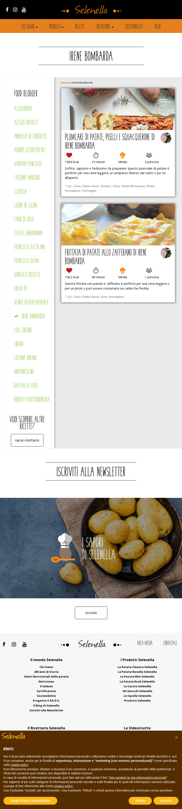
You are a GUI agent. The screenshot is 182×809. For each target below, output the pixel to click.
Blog (158, 27)
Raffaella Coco (25, 386)
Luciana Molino (25, 358)
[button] (176, 737)
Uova (116, 186)
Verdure (105, 186)
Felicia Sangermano (28, 233)
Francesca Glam (26, 261)
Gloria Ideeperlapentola (31, 303)
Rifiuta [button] (140, 800)
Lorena (19, 344)
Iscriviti (91, 612)
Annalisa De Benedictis (30, 137)
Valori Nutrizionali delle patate (46, 676)
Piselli (150, 186)
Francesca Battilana (29, 247)
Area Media (144, 643)
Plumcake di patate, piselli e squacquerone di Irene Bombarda (110, 142)
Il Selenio (46, 686)
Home (65, 82)
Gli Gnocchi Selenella (137, 691)
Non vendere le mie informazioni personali (137, 777)
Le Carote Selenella (137, 686)
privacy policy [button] (63, 786)
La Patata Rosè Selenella (137, 681)
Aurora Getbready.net (30, 150)
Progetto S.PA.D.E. (46, 700)
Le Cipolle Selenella (137, 696)
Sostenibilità (134, 27)
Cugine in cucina (26, 206)
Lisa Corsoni (22, 330)
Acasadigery (23, 109)
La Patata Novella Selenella (137, 672)
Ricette (80, 27)
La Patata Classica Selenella (137, 667)
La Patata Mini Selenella (137, 676)
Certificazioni (46, 691)
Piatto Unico (90, 186)
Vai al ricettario (27, 440)
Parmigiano (72, 190)
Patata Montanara (133, 186)
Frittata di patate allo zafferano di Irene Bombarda (106, 257)
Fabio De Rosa (24, 219)
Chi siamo (27, 27)
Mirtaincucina (24, 372)
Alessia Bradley (26, 123)
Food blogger (26, 94)
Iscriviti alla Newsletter (46, 710)
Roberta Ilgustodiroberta (32, 400)
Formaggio (89, 190)
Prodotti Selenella (137, 700)
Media (122, 162)
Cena (77, 186)
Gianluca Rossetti (27, 275)
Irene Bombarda (33, 316)
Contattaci (170, 643)
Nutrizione (103, 27)
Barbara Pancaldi (27, 164)
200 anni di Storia (46, 672)
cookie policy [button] (19, 765)
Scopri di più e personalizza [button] (30, 800)
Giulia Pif (21, 289)
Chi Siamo (46, 667)
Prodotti (54, 27)
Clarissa (20, 192)
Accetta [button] (166, 800)
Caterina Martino (26, 178)
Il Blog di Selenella (46, 705)
